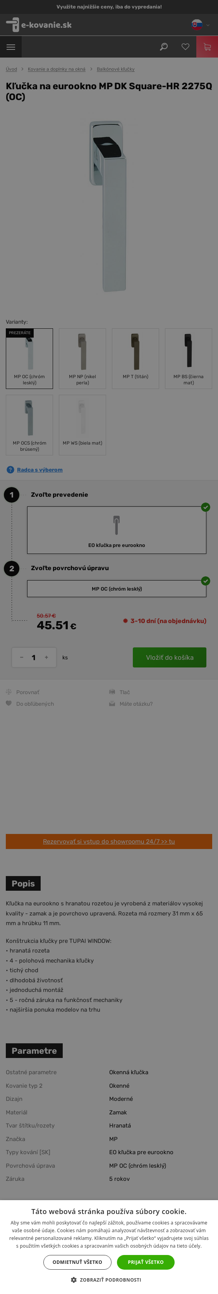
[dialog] (109, 647)
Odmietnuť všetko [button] (77, 1262)
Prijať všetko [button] (146, 1262)
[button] (109, 1280)
